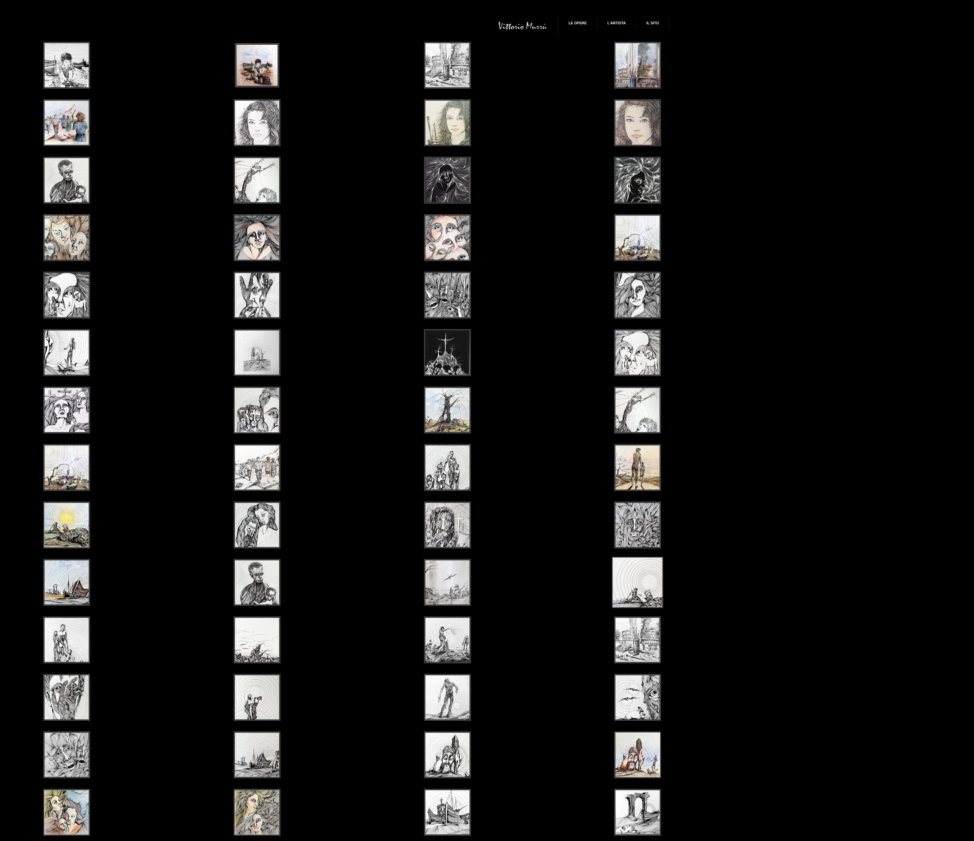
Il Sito (652, 23)
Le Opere (578, 23)
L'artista (616, 23)
